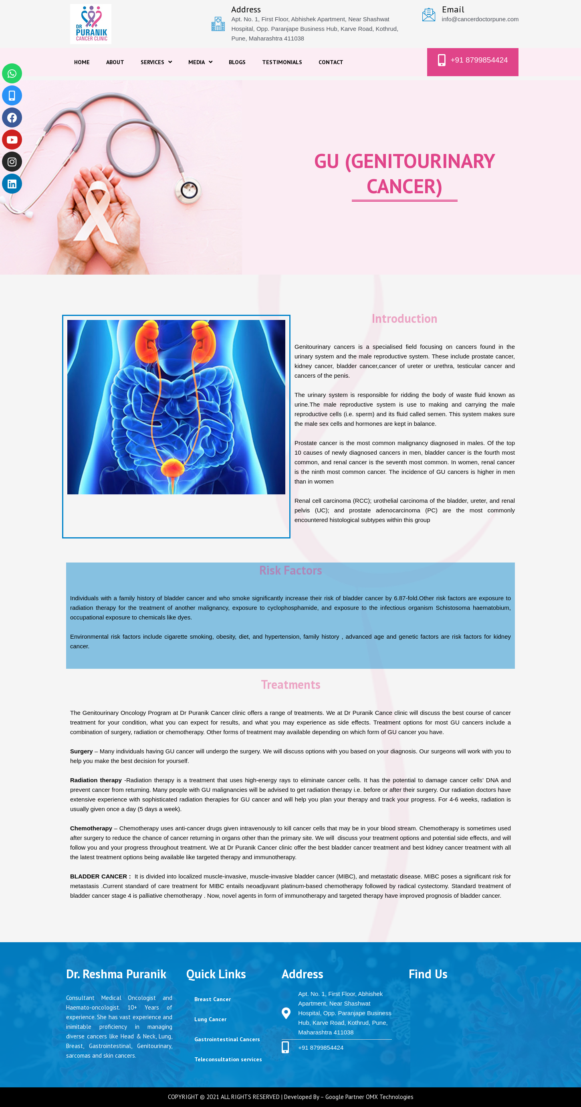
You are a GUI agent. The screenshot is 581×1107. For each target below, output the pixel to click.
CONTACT (331, 62)
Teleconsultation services (228, 1059)
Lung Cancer (210, 1019)
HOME (82, 62)
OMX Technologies (389, 1097)
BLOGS (237, 62)
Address (246, 9)
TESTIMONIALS (282, 62)
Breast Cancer (212, 999)
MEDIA (200, 62)
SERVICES (156, 62)
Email (453, 9)
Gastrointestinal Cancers (227, 1039)
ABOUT (115, 62)
